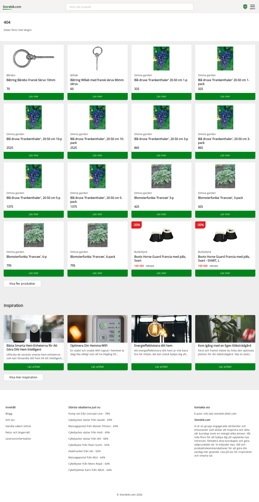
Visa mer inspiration (23, 377)
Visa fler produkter (22, 284)
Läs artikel (34, 366)
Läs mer (34, 96)
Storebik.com (12, 7)
